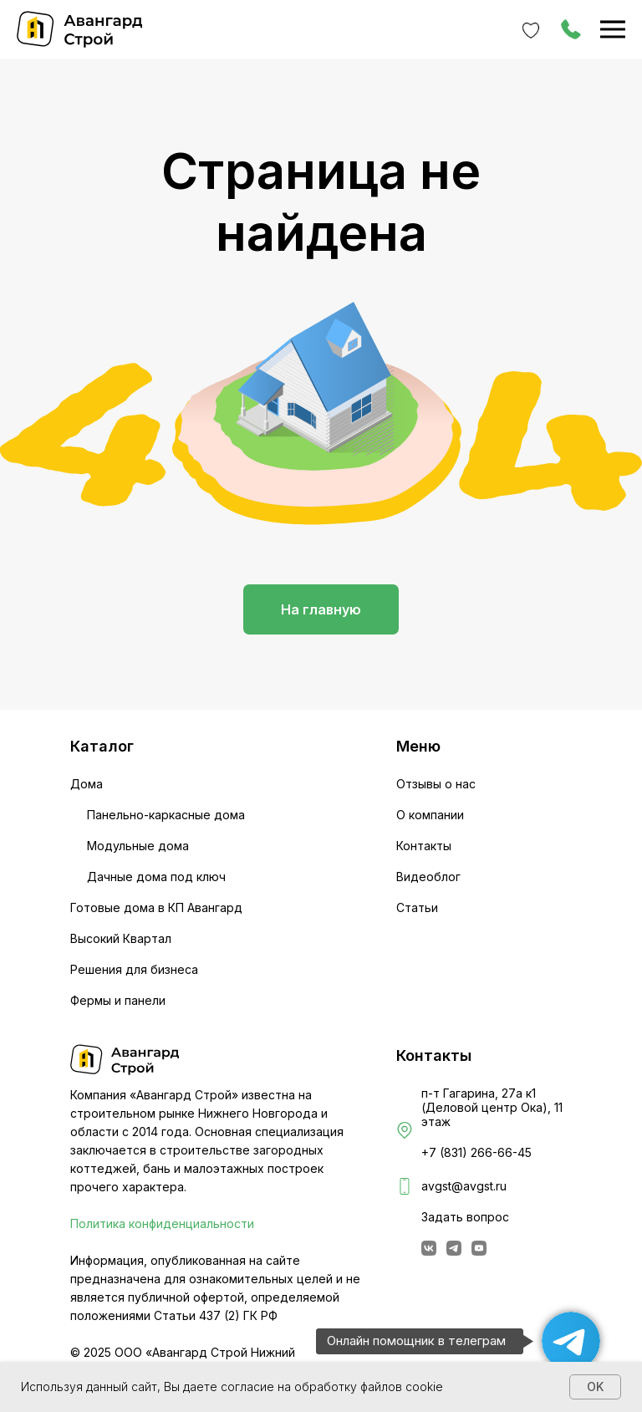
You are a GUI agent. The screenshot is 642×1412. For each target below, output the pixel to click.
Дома (86, 784)
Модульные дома (138, 846)
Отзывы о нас (436, 784)
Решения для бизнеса (134, 969)
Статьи (417, 907)
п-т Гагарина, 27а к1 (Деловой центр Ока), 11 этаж (492, 1107)
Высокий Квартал (120, 938)
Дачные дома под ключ (156, 876)
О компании (430, 815)
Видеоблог (428, 876)
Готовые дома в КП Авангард (156, 907)
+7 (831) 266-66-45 (476, 1152)
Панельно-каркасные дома (166, 815)
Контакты (423, 846)
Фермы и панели (118, 1000)
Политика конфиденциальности (162, 1223)
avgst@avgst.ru (464, 1186)
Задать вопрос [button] (465, 1217)
